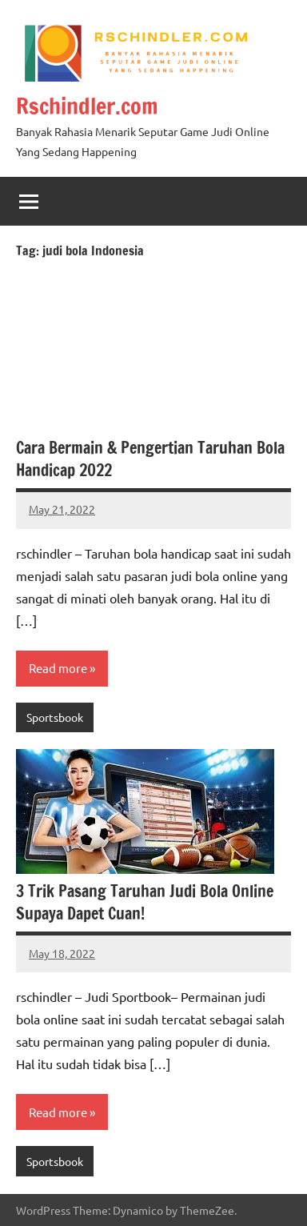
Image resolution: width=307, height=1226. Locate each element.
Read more (58, 667)
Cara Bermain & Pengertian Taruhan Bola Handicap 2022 (150, 459)
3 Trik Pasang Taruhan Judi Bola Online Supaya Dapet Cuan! (144, 902)
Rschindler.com (87, 106)
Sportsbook (54, 717)
